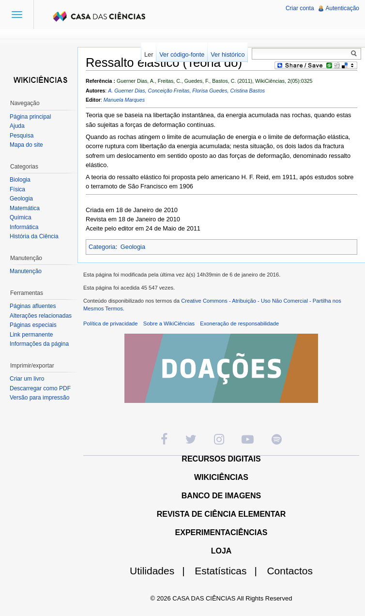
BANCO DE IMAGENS (221, 496)
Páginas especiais (33, 325)
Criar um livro (27, 378)
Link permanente (31, 334)
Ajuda (17, 126)
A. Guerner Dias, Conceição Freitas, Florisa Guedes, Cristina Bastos (186, 90)
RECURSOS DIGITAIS (221, 459)
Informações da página (39, 343)
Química (20, 217)
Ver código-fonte (181, 54)
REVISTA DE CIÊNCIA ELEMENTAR (221, 514)
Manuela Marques (124, 100)
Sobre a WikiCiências (169, 323)
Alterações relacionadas (41, 315)
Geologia (133, 246)
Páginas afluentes (33, 306)
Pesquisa (21, 135)
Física (17, 189)
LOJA (221, 551)
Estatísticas (230, 570)
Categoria (102, 246)
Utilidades (161, 570)
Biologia (20, 179)
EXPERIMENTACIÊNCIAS (221, 532)
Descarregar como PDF (40, 388)
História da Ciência (34, 236)
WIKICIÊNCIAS (221, 477)
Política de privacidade (110, 323)
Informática (24, 227)
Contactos (290, 570)
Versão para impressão (39, 397)
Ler (148, 54)
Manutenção (26, 271)
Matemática (25, 208)
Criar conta (300, 8)
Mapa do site (26, 144)
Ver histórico (227, 54)
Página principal (30, 116)
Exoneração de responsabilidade (239, 323)
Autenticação (342, 8)
